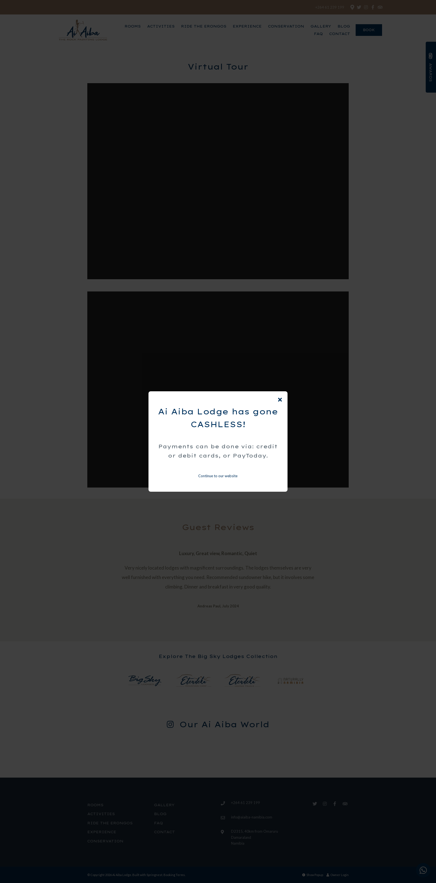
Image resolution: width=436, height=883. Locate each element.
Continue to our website (217, 476)
